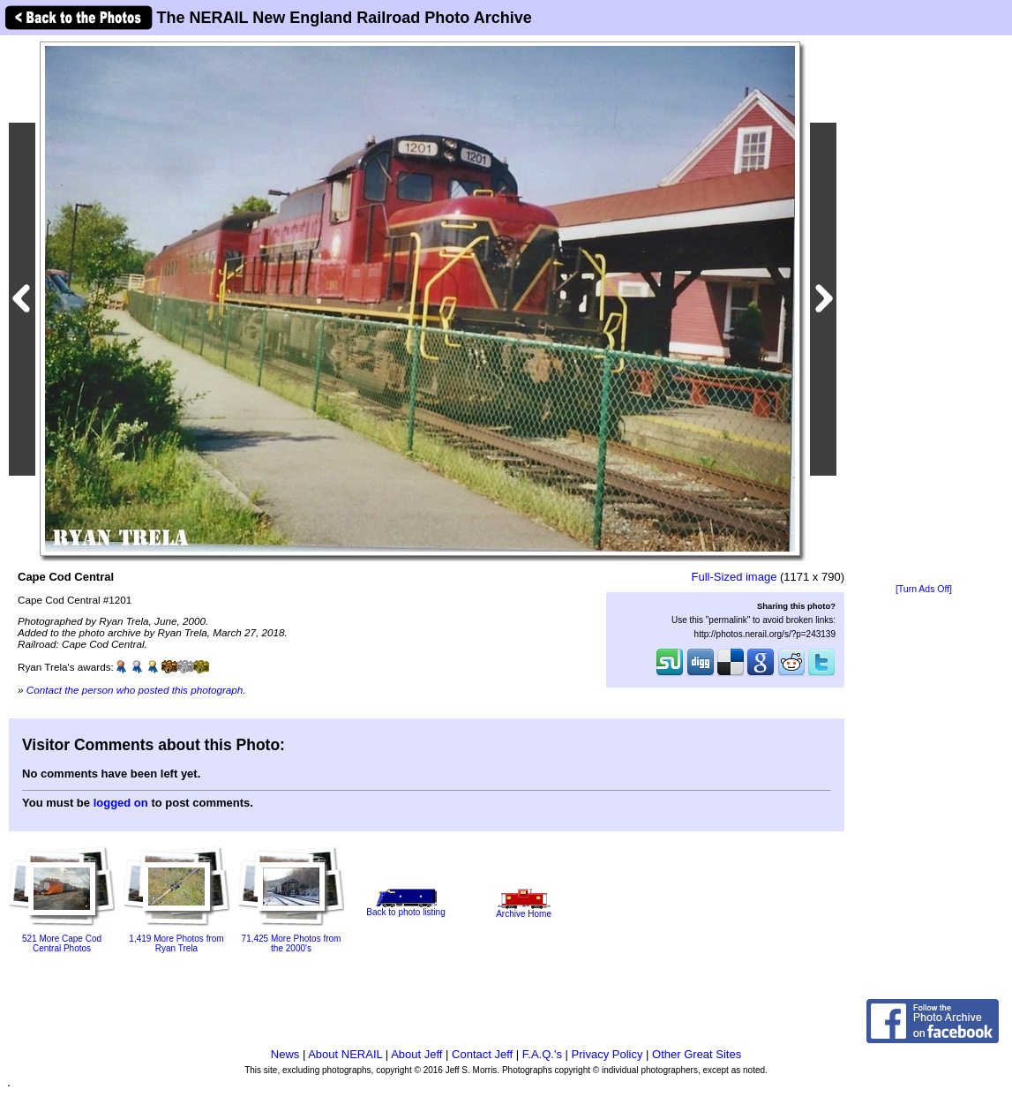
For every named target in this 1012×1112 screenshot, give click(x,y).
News (285, 1054)
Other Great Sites (696, 1054)
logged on (121, 802)
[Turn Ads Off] (924, 589)
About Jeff (416, 1054)
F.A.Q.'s (542, 1054)
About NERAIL (345, 1054)
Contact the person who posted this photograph (135, 689)
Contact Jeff (482, 1054)
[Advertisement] (923, 310)
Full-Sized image (734, 576)
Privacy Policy (607, 1054)
